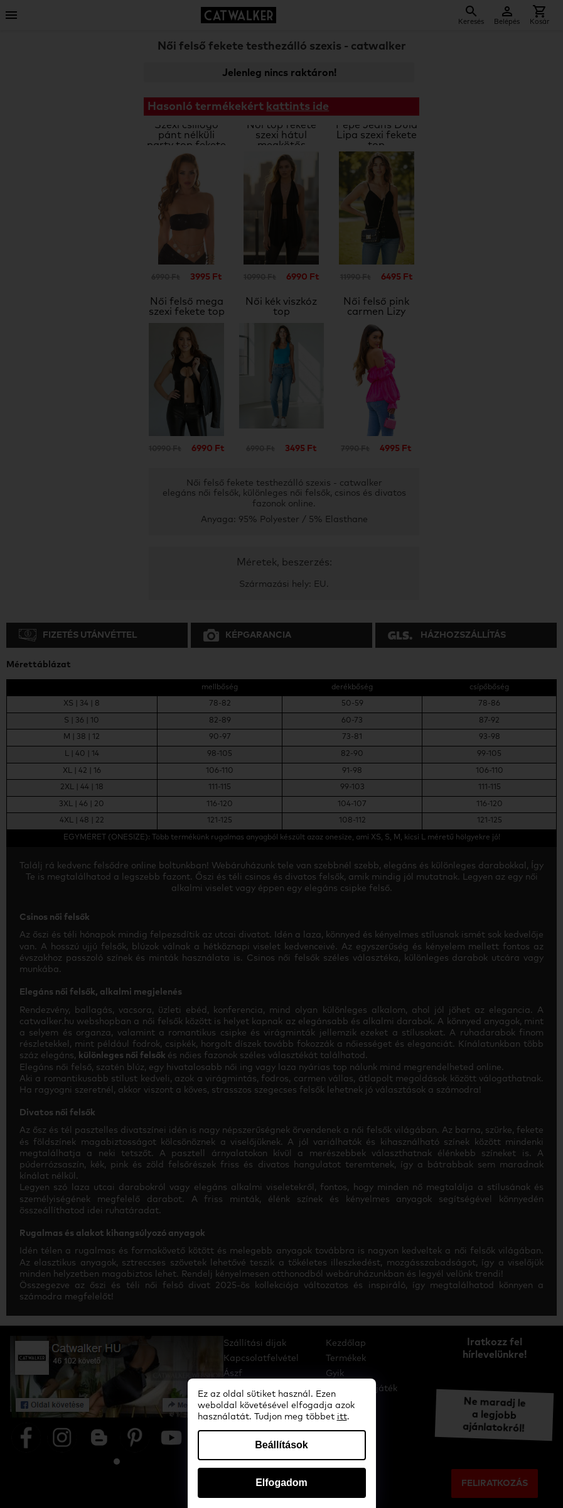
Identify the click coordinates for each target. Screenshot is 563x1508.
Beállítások (281, 1445)
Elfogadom (281, 1482)
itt (342, 1416)
